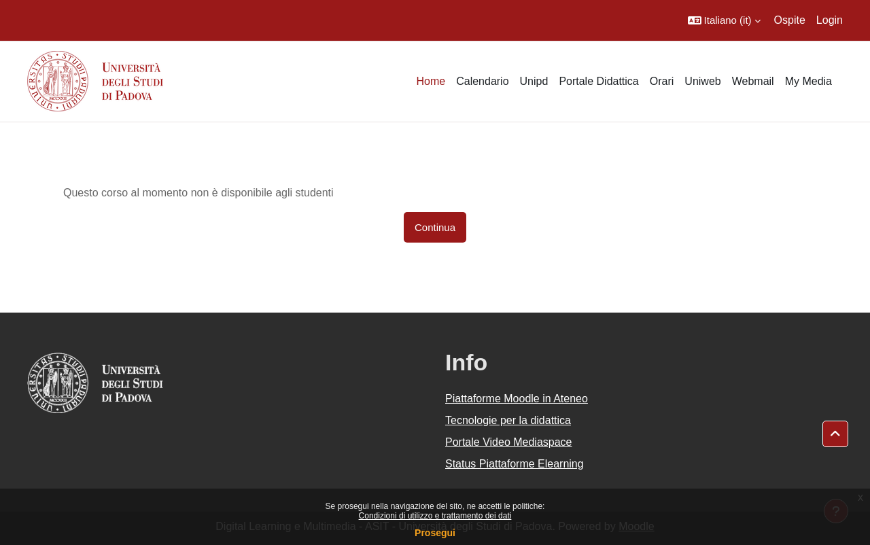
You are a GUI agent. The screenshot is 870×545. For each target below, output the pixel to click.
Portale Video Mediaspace (508, 442)
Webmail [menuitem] (753, 81)
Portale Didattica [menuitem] (598, 81)
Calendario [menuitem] (482, 81)
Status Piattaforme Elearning (514, 464)
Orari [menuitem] (662, 81)
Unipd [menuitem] (534, 81)
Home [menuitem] (430, 81)
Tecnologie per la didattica (508, 420)
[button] (724, 20)
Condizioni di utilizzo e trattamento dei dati (435, 516)
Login (829, 20)
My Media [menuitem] (808, 81)
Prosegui (435, 532)
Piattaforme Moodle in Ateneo (516, 398)
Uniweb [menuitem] (702, 81)
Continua (435, 227)
